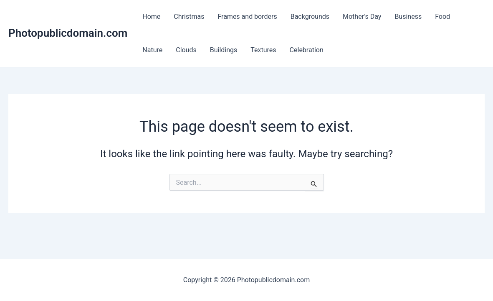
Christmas (189, 16)
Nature (152, 50)
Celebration (307, 50)
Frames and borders (247, 16)
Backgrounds (310, 16)
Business (408, 16)
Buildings (224, 50)
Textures (263, 50)
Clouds (186, 50)
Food (442, 16)
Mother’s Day (362, 16)
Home (151, 16)
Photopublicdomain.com (67, 33)
